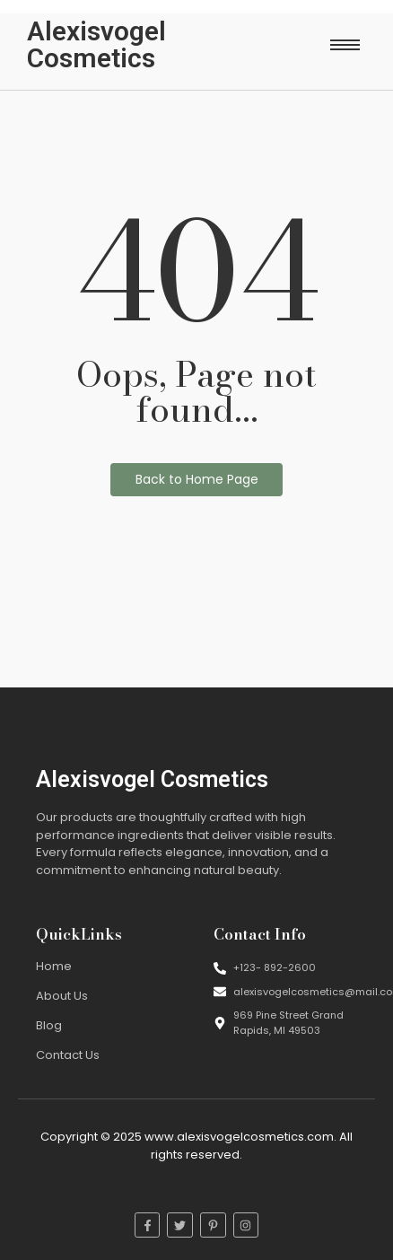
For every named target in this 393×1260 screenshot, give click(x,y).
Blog (49, 1025)
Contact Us (68, 1054)
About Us (62, 995)
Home (54, 966)
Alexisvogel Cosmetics (96, 44)
